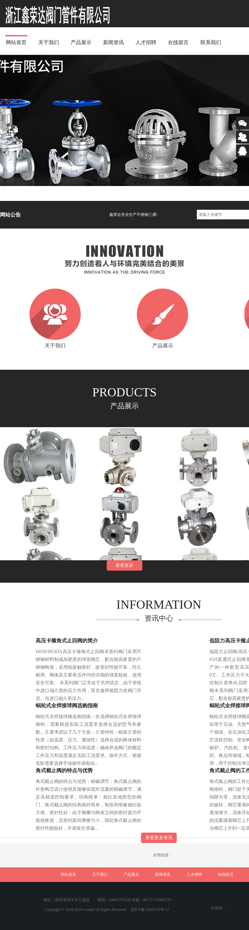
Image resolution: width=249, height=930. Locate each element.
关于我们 (48, 42)
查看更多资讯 (158, 837)
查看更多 (124, 565)
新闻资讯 (113, 42)
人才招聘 (146, 42)
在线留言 (178, 42)
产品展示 (81, 42)
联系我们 (210, 42)
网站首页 (16, 42)
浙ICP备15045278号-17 (150, 909)
